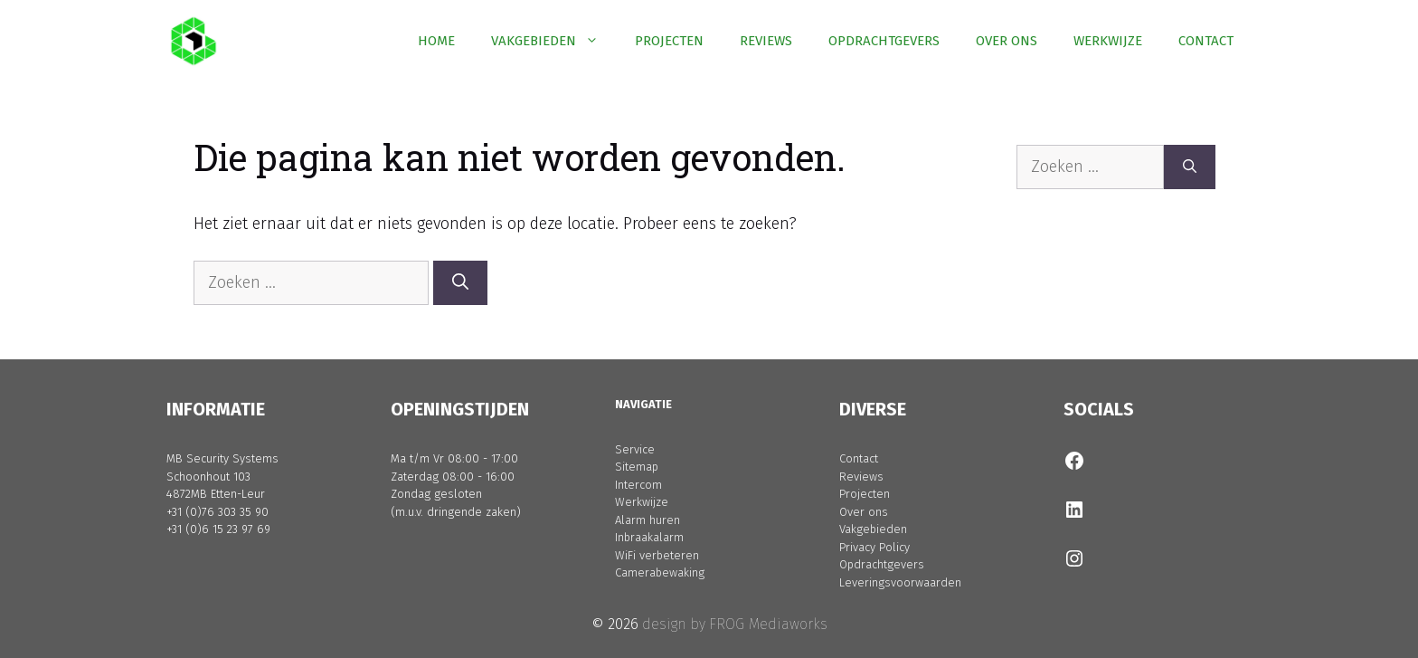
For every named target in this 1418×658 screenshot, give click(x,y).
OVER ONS (1006, 41)
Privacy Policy (874, 547)
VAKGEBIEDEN (554, 40)
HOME (436, 41)
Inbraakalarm (649, 537)
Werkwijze (641, 502)
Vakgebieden (873, 529)
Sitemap (636, 466)
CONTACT (1206, 41)
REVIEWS (766, 41)
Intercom (638, 484)
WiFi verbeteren (657, 555)
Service (635, 449)
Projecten (864, 494)
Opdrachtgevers (881, 564)
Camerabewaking (659, 572)
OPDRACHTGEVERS (884, 41)
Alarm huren (647, 520)
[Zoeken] (460, 283)
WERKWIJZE (1107, 41)
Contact (858, 458)
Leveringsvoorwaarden (900, 582)
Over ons (863, 512)
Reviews (861, 476)
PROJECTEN (669, 41)
